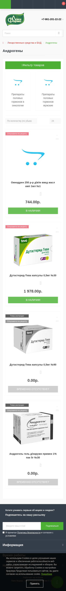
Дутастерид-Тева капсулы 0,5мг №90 (33, 364)
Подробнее (46, 574)
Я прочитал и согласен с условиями (29, 534)
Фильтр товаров (33, 65)
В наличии (33, 210)
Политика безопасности (28, 532)
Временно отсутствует (33, 389)
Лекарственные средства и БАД (25, 42)
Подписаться (52, 526)
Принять (35, 583)
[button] (27, 4)
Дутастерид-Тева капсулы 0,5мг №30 (33, 275)
